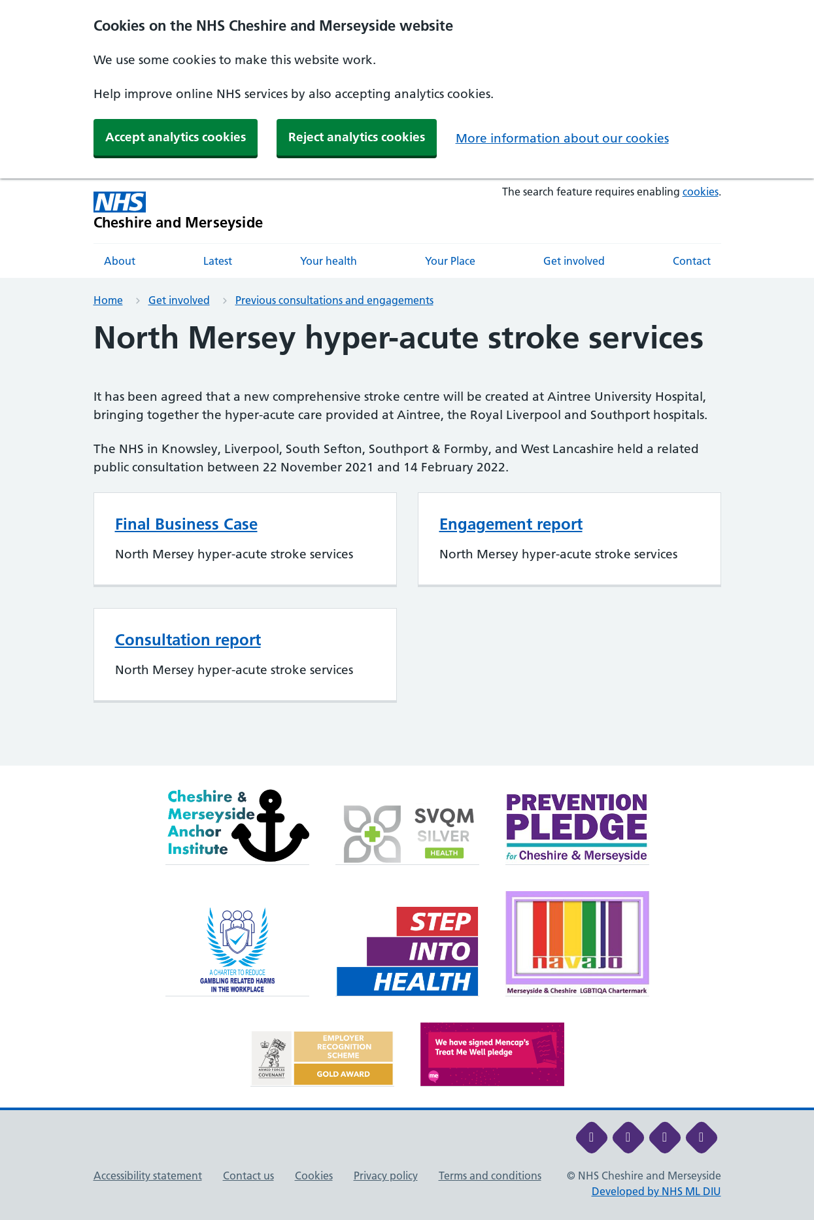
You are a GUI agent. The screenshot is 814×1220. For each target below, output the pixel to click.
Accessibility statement (147, 1175)
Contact (692, 260)
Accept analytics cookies (175, 136)
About (119, 260)
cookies (701, 191)
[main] (407, 543)
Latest (217, 260)
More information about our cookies (562, 138)
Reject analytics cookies (356, 136)
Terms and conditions (490, 1175)
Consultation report (188, 639)
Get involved (574, 260)
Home (108, 300)
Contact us (248, 1175)
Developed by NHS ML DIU (656, 1191)
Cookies (314, 1175)
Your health (328, 260)
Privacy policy (386, 1175)
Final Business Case (186, 524)
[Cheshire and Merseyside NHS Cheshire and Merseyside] (178, 211)
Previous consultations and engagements (334, 300)
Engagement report (511, 524)
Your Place (450, 260)
